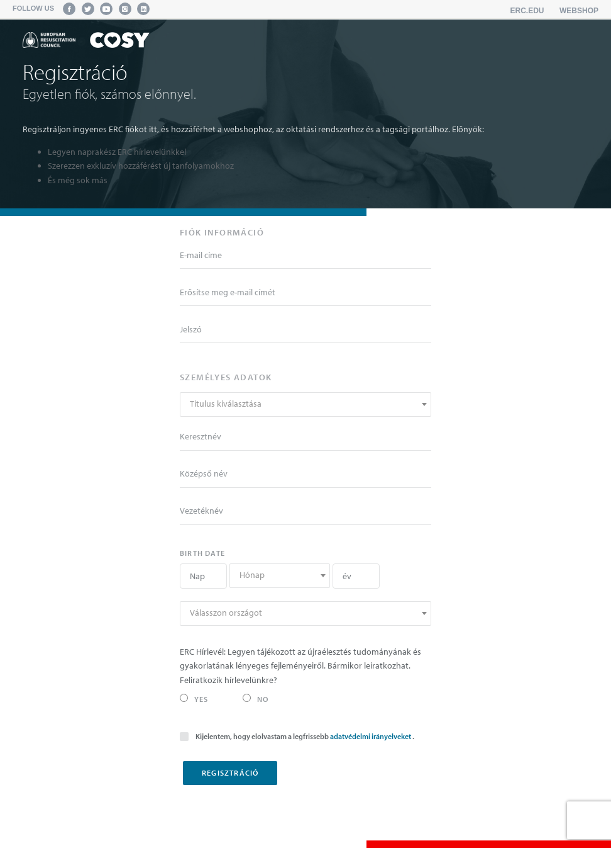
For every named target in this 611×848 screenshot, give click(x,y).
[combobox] (305, 404)
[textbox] (305, 404)
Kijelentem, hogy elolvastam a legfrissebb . (297, 735)
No (255, 699)
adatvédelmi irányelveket (371, 736)
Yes (194, 699)
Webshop (578, 10)
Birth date (202, 553)
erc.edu (527, 10)
